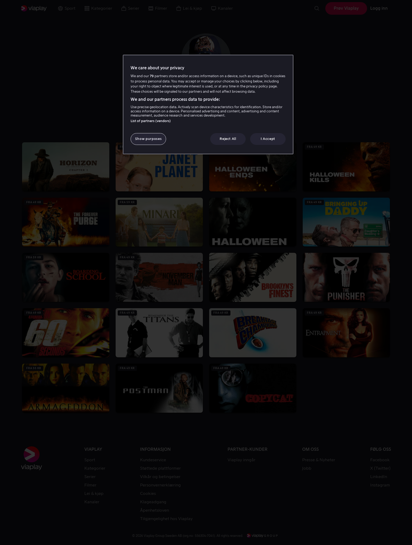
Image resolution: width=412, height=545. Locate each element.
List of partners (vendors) (151, 121)
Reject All (228, 138)
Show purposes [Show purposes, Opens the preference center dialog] (148, 138)
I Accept (268, 138)
